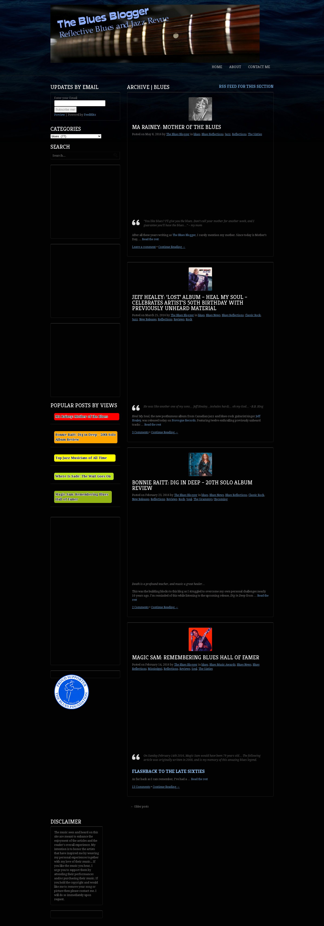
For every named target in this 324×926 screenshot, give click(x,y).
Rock (189, 319)
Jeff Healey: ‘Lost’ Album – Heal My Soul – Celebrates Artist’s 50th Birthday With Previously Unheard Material (189, 303)
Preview (59, 114)
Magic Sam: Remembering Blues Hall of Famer (195, 657)
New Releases (147, 319)
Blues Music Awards (222, 664)
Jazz (228, 134)
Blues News (213, 315)
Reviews (179, 319)
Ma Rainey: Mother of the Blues (176, 127)
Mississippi (155, 668)
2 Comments (140, 607)
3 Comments (140, 432)
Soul (189, 499)
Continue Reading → (171, 247)
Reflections (239, 134)
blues (197, 134)
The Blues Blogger (177, 134)
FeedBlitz (90, 114)
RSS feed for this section (246, 86)
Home (217, 66)
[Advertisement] (86, 201)
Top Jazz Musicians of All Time (81, 458)
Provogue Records (183, 420)
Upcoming (221, 499)
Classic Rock (253, 315)
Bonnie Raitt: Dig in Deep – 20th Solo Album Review (192, 485)
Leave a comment (144, 247)
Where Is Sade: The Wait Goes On (83, 476)
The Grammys (202, 499)
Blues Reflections (212, 134)
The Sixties (255, 134)
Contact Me (259, 66)
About (235, 66)
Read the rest (150, 239)
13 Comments (141, 786)
